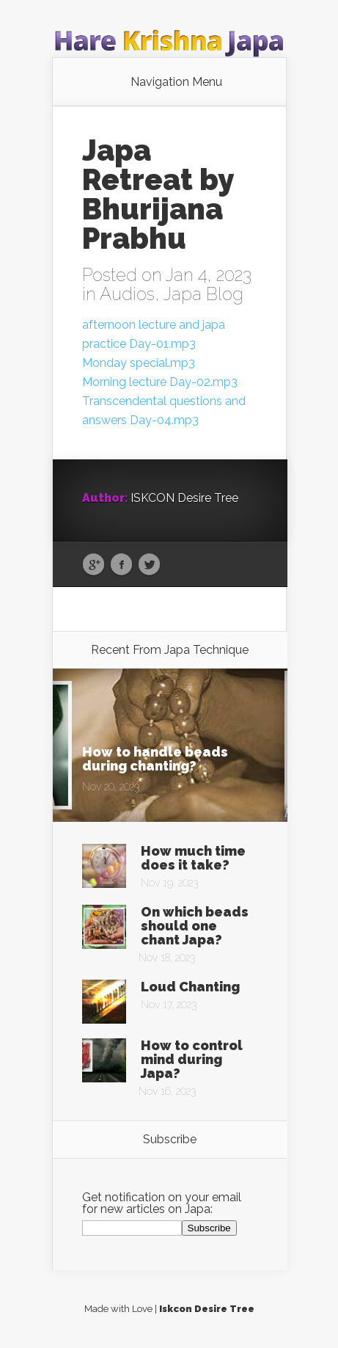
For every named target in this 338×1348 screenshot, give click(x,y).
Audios (127, 294)
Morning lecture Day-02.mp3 (160, 382)
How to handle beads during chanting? (155, 758)
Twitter (149, 565)
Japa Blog (203, 294)
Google (93, 565)
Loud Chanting (190, 986)
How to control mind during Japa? (192, 1059)
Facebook (121, 565)
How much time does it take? (193, 857)
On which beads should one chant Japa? (195, 925)
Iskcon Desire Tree (206, 1308)
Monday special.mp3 (138, 363)
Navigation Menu (176, 82)
